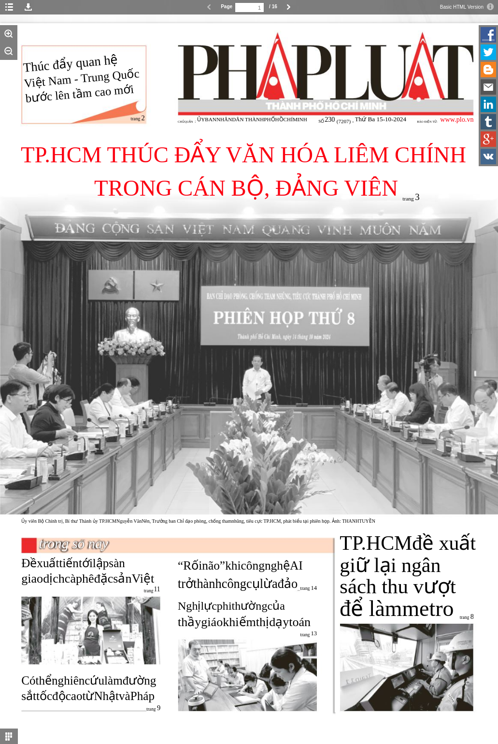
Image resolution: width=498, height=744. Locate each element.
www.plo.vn (456, 119)
